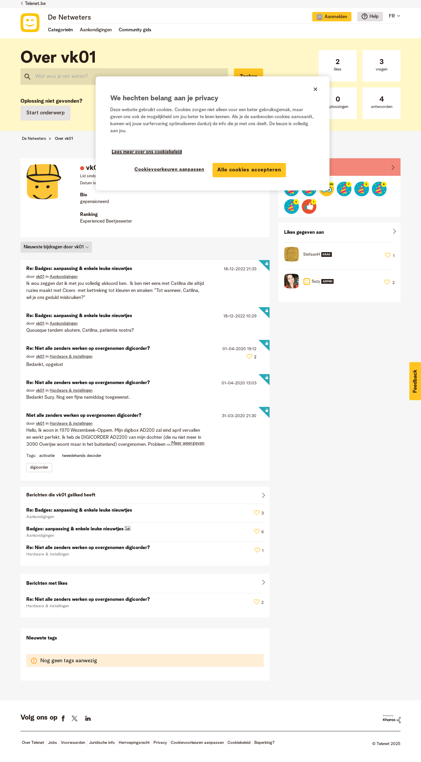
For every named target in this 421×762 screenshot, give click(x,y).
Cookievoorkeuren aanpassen (197, 743)
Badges (292, 166)
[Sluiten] (315, 89)
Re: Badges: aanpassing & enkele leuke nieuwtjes (79, 268)
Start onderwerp (45, 113)
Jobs (52, 743)
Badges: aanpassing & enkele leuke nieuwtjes (75, 529)
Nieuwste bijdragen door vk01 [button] (54, 247)
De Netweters (69, 17)
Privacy (160, 743)
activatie (47, 456)
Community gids (135, 30)
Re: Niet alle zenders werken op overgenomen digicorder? (88, 348)
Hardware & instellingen (71, 357)
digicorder (39, 467)
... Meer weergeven (185, 443)
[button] (415, 381)
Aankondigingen (63, 277)
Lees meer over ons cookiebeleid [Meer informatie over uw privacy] (147, 152)
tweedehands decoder (81, 456)
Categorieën (60, 30)
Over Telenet (33, 743)
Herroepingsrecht (134, 743)
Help (374, 16)
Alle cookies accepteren (249, 170)
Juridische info (102, 743)
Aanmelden (336, 17)
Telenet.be (35, 3)
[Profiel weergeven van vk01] (40, 277)
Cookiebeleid (239, 743)
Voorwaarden (73, 743)
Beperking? (264, 743)
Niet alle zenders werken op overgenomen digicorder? (84, 415)
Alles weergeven (145, 496)
